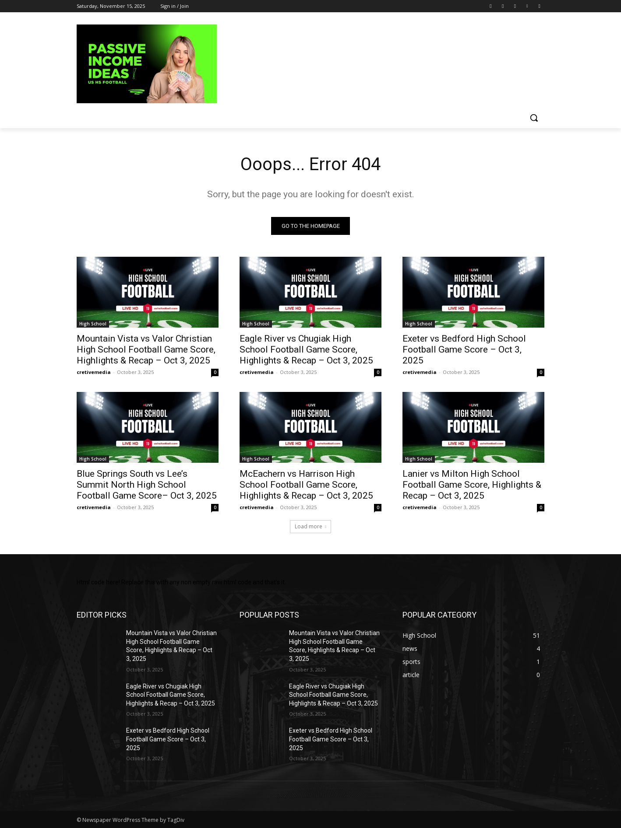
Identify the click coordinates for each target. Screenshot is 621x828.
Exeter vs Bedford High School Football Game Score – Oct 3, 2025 (464, 349)
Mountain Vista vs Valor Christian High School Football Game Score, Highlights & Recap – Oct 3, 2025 (146, 349)
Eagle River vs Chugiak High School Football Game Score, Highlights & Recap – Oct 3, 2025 (306, 349)
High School (92, 324)
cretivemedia (94, 372)
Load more (310, 526)
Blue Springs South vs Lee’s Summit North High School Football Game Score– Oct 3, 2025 (147, 484)
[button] (533, 117)
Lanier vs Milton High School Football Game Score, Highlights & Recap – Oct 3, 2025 (471, 484)
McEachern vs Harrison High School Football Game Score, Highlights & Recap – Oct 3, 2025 (306, 484)
